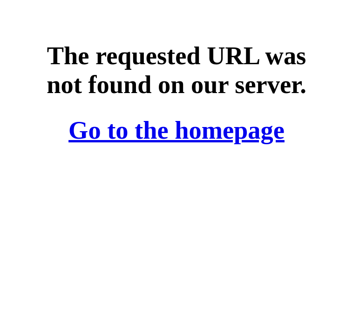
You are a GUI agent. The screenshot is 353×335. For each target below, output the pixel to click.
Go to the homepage (176, 130)
